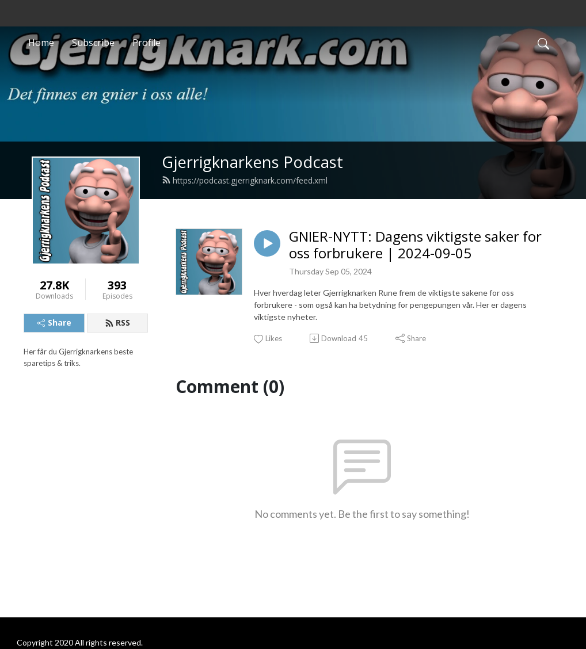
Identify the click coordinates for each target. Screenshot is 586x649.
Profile (146, 42)
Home (41, 42)
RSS (117, 322)
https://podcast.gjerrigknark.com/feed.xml (245, 180)
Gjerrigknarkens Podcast (252, 162)
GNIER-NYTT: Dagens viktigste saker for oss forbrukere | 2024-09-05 (415, 245)
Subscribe (93, 42)
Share (54, 322)
